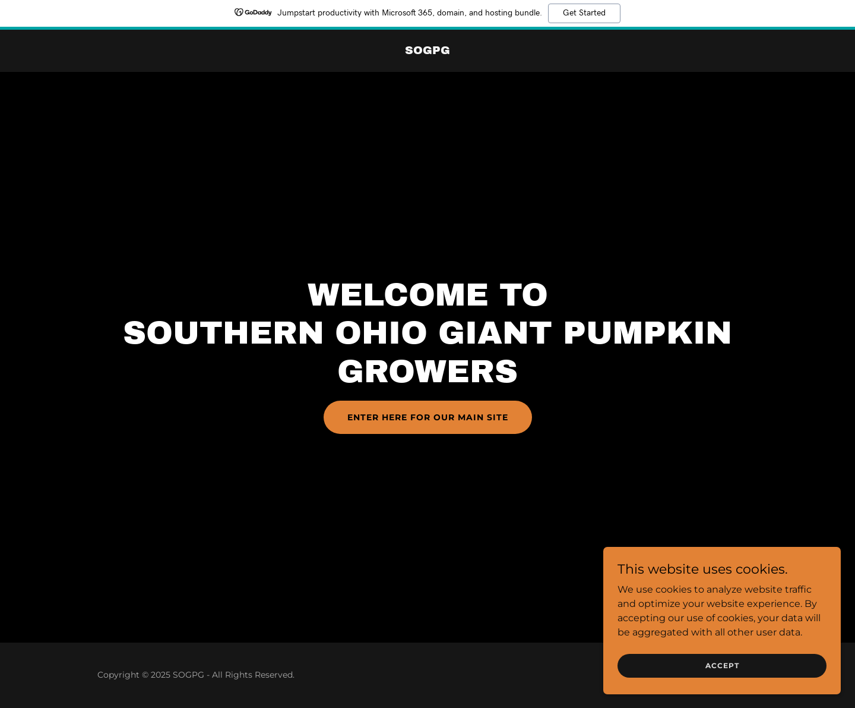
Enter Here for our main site (427, 417)
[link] (427, 50)
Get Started (584, 13)
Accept (722, 673)
